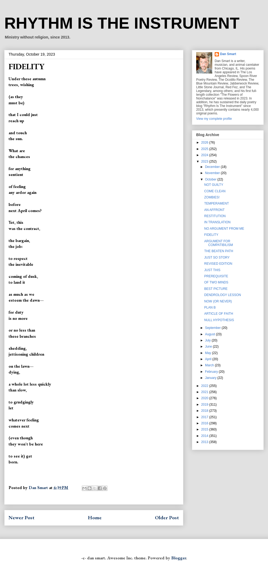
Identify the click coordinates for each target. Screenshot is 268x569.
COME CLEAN (214, 191)
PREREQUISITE (216, 276)
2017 (205, 417)
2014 (205, 436)
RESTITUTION (215, 216)
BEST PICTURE (216, 289)
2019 (205, 404)
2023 (205, 161)
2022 (205, 386)
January (211, 378)
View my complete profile (214, 119)
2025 (205, 149)
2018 (205, 411)
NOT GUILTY (213, 185)
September (213, 328)
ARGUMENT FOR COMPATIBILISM (218, 243)
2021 (205, 392)
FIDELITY (211, 235)
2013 (205, 442)
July (208, 340)
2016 (205, 423)
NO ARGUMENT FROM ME (224, 228)
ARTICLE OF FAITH (218, 314)
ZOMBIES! (211, 197)
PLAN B (210, 307)
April (208, 359)
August (210, 334)
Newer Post (22, 517)
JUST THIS (212, 270)
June (209, 346)
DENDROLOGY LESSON (222, 295)
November (213, 173)
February (212, 372)
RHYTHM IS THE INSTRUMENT (122, 23)
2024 (205, 155)
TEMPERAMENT (216, 203)
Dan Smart (228, 54)
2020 (205, 398)
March (210, 365)
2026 (205, 142)
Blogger (178, 558)
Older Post (167, 517)
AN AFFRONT (214, 210)
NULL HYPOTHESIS (219, 320)
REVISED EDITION (218, 264)
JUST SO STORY (217, 257)
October (211, 179)
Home (95, 517)
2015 (205, 429)
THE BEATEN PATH (218, 251)
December (213, 167)
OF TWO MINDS (216, 282)
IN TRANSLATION (217, 222)
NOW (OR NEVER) (218, 301)
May (208, 353)
